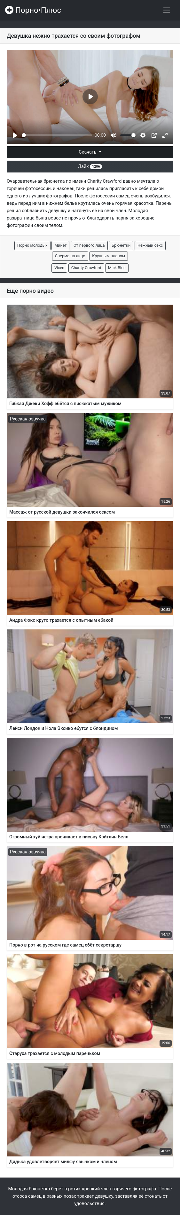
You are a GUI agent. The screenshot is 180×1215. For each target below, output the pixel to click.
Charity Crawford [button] (86, 267)
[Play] (15, 135)
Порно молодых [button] (32, 245)
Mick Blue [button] (117, 267)
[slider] (57, 135)
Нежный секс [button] (150, 245)
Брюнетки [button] (121, 245)
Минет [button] (60, 245)
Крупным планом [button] (108, 255)
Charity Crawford (104, 181)
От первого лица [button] (89, 245)
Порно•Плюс (33, 10)
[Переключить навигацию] (167, 10)
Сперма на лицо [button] (70, 255)
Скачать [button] (88, 152)
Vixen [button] (59, 267)
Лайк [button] (90, 166)
